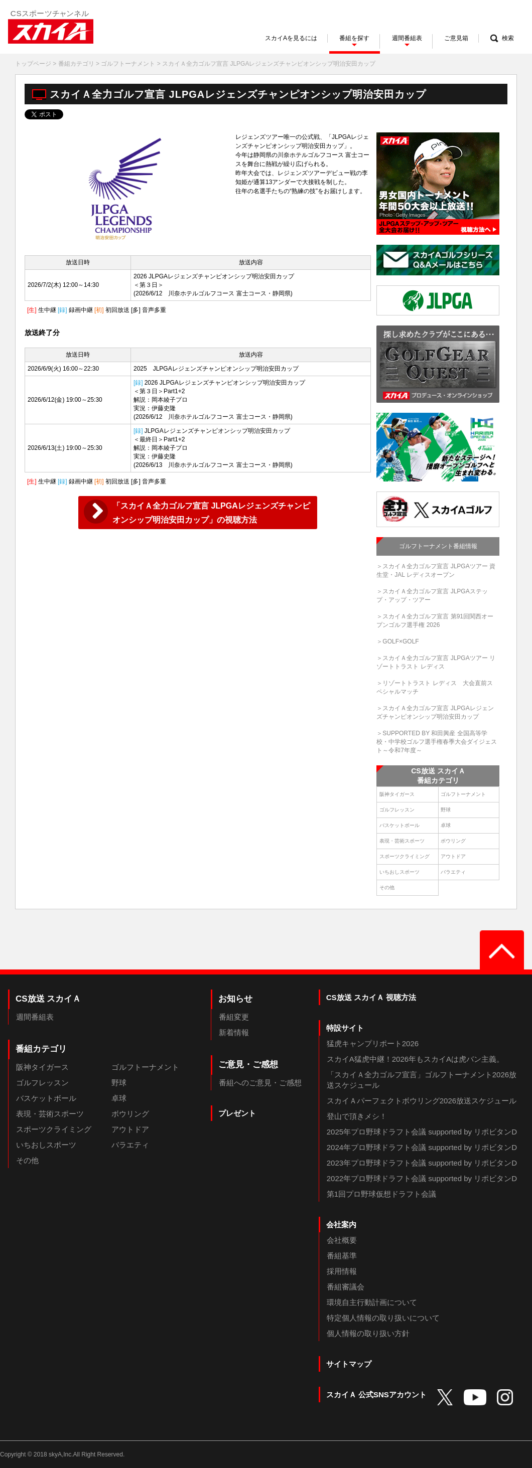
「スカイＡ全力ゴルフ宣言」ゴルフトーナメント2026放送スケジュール (421, 1079)
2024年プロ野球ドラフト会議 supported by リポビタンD (422, 1147)
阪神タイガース (397, 794)
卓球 (446, 825)
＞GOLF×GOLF (397, 641)
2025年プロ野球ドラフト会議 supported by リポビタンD (422, 1131)
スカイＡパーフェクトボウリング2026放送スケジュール (421, 1100)
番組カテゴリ (76, 63)
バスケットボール (399, 825)
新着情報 (234, 1032)
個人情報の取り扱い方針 (368, 1333)
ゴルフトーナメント (128, 63)
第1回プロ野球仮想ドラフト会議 (381, 1194)
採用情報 (342, 1271)
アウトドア (453, 856)
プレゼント (237, 1113)
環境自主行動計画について (372, 1302)
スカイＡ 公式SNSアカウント (376, 1394)
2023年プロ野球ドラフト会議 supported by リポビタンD (422, 1163)
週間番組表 (35, 1017)
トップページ (33, 63)
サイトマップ (348, 1364)
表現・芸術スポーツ (402, 841)
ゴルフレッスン (397, 809)
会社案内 (341, 1224)
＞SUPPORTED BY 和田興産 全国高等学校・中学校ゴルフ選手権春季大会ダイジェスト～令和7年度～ (436, 742)
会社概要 (342, 1240)
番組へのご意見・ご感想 (260, 1082)
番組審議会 (345, 1286)
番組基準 (342, 1255)
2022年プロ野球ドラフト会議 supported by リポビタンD (422, 1178)
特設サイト (345, 1028)
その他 (386, 887)
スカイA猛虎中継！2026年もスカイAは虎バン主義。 (415, 1059)
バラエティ (453, 872)
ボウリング (453, 841)
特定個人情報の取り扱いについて (383, 1318)
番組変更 (234, 1017)
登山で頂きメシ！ (357, 1116)
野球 (446, 809)
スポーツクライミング (404, 856)
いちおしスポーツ (399, 872)
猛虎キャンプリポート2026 (373, 1043)
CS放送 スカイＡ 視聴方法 (371, 997)
